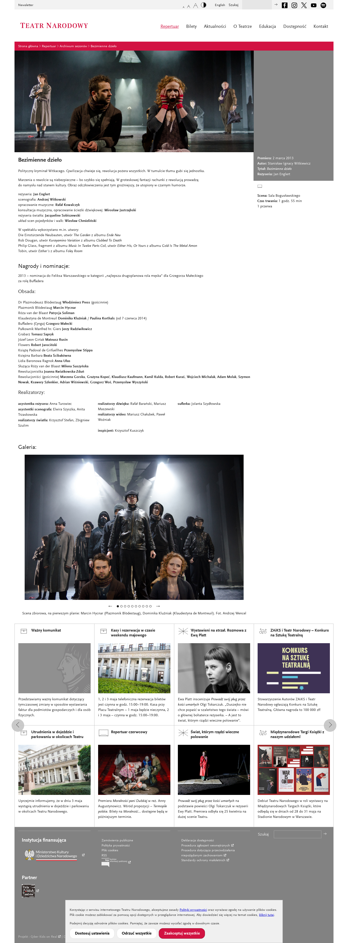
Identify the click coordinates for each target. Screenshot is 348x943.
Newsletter (25, 5)
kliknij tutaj (266, 915)
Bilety (191, 26)
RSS (104, 855)
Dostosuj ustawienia (92, 933)
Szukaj (234, 5)
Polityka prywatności (116, 845)
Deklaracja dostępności (197, 840)
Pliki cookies (110, 850)
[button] (18, 725)
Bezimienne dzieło (103, 46)
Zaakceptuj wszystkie (182, 933)
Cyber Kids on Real (44, 937)
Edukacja (267, 26)
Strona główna (28, 46)
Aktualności (215, 26)
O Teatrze (242, 26)
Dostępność (294, 26)
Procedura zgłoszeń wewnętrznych (205, 845)
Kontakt (320, 26)
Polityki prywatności (193, 910)
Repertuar (169, 26)
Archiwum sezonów (73, 46)
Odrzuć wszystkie (137, 933)
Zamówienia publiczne (117, 840)
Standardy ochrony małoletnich (203, 860)
